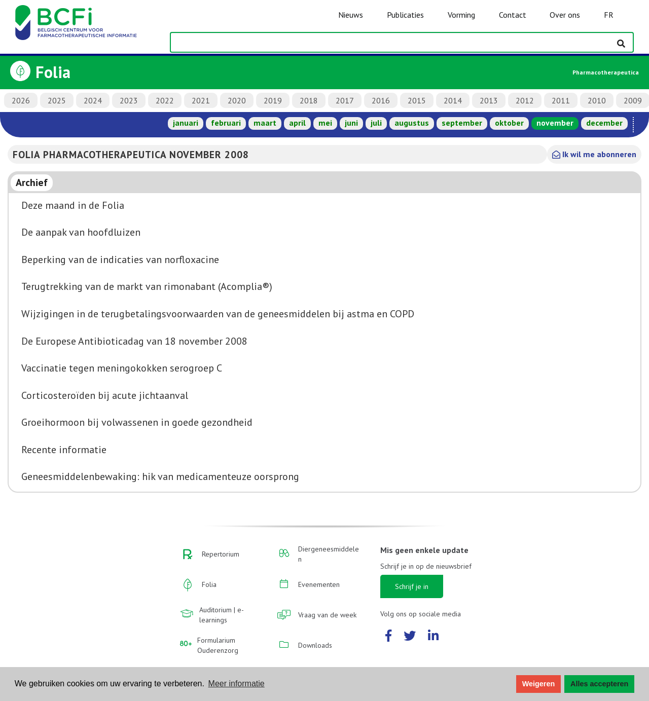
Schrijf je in (411, 586)
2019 (273, 100)
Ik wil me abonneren (594, 154)
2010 (597, 100)
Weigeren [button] (538, 684)
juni (351, 123)
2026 (21, 100)
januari (185, 123)
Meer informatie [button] (236, 683)
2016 (381, 100)
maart (265, 123)
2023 (129, 100)
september (462, 123)
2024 (93, 100)
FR (609, 15)
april (297, 123)
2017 (345, 100)
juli (376, 123)
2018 (309, 100)
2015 (417, 100)
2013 (489, 100)
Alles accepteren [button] (599, 684)
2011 (561, 100)
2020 (237, 100)
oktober (509, 123)
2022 (165, 100)
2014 (453, 100)
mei (325, 123)
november (554, 123)
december (604, 123)
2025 (57, 100)
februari (226, 123)
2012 (525, 100)
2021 (201, 100)
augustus (411, 123)
